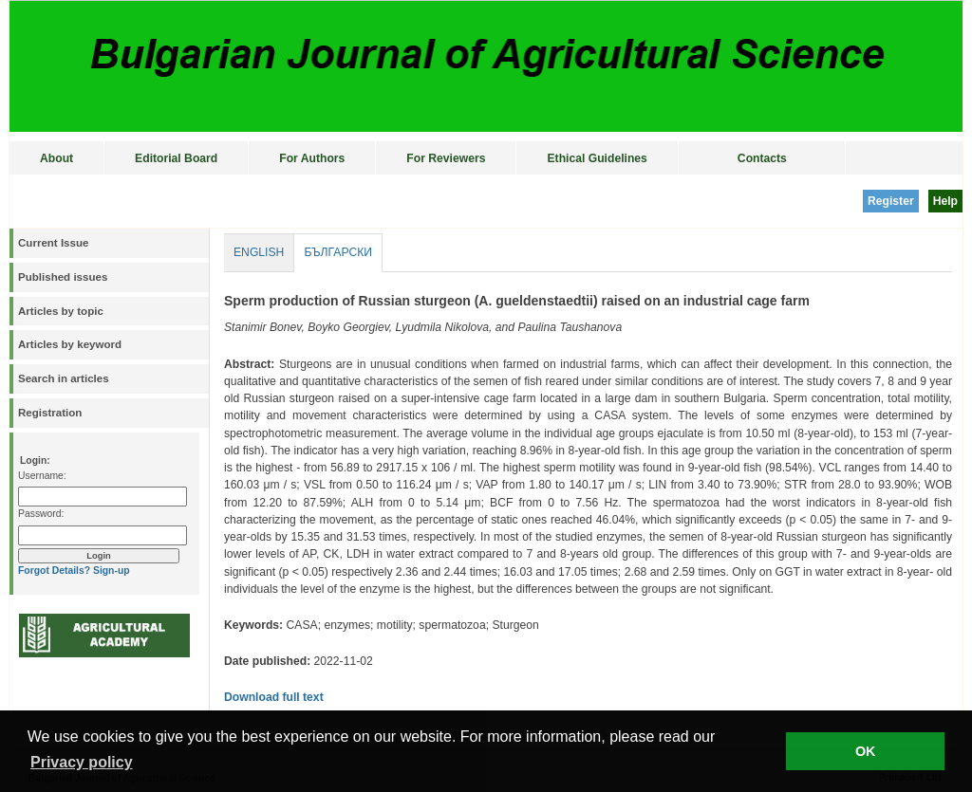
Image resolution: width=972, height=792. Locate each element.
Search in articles (63, 378)
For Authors (312, 158)
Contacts (762, 158)
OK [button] (865, 751)
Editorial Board (176, 158)
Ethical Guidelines (596, 158)
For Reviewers (445, 158)
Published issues (62, 277)
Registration (50, 412)
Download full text (274, 697)
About (56, 158)
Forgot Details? (54, 570)
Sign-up (111, 570)
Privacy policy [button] (81, 762)
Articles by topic (60, 311)
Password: (41, 513)
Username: (42, 475)
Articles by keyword (70, 344)
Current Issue (53, 243)
